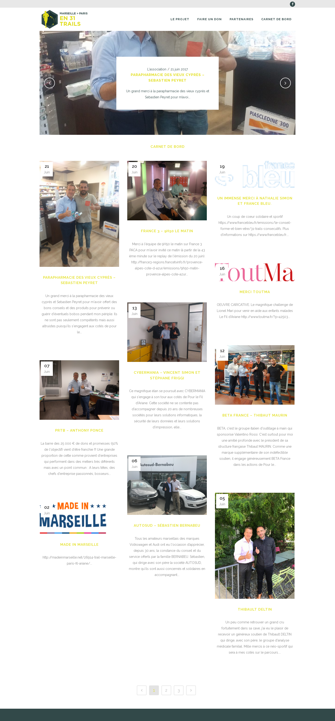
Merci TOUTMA (255, 292)
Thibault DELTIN (255, 609)
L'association (156, 69)
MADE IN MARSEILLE (79, 544)
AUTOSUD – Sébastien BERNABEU (167, 525)
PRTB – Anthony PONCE (79, 430)
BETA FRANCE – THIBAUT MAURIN (254, 415)
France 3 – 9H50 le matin (167, 231)
